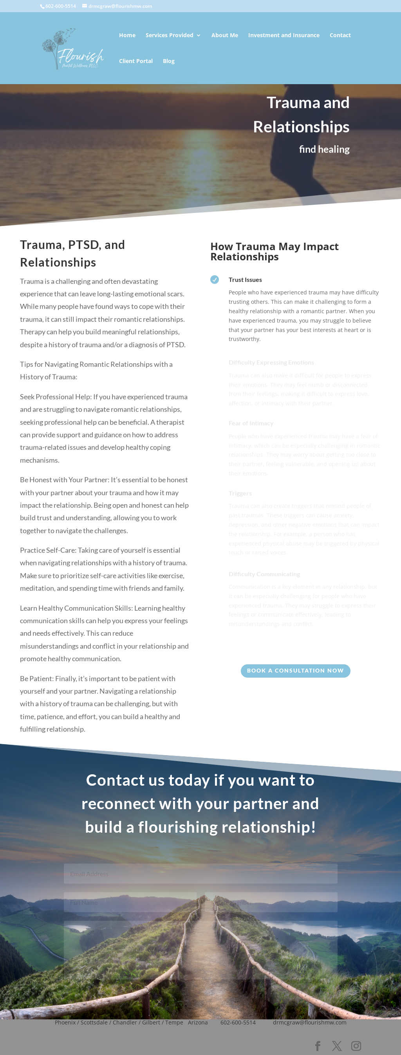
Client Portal (136, 61)
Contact (340, 35)
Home (127, 35)
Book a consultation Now (295, 670)
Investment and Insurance (284, 35)
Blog (169, 61)
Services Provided (169, 35)
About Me (224, 35)
